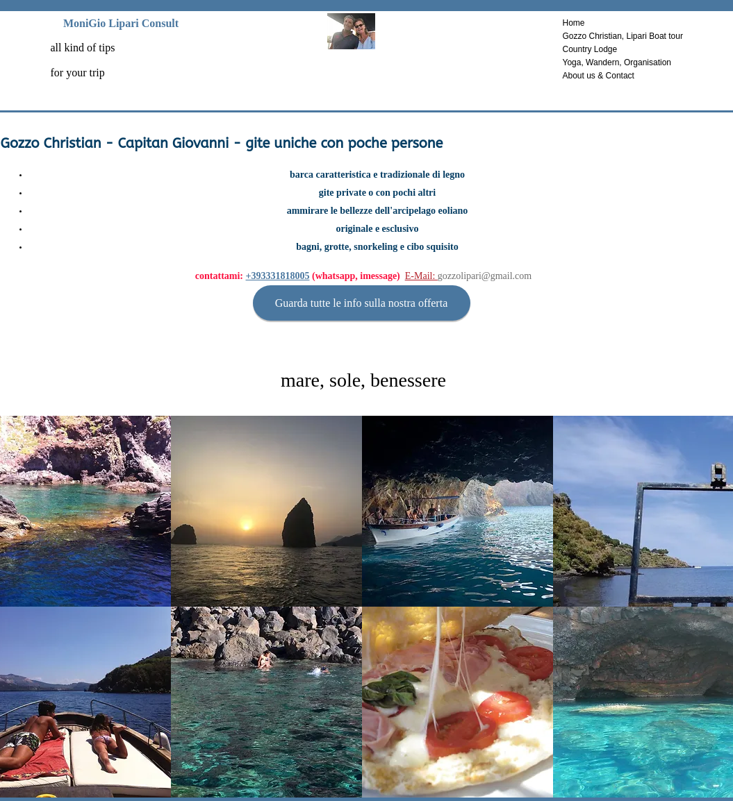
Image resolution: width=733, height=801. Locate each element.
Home (574, 23)
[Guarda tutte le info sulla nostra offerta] (361, 303)
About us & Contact (598, 76)
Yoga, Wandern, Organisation (617, 62)
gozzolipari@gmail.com (485, 276)
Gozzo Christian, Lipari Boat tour (623, 36)
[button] (266, 511)
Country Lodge (590, 49)
